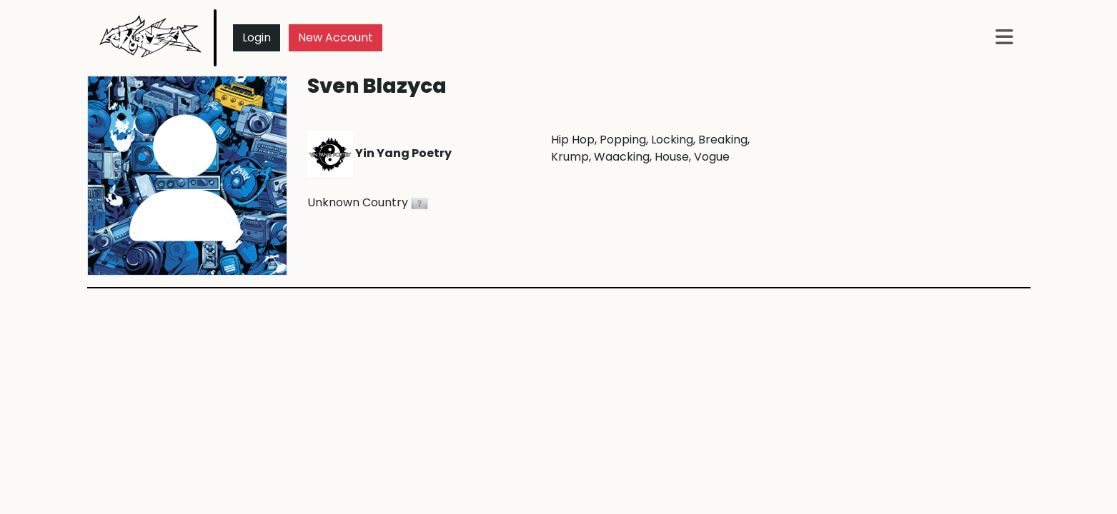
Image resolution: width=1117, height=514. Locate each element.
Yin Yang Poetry (379, 153)
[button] (1004, 38)
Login (256, 37)
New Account (335, 37)
